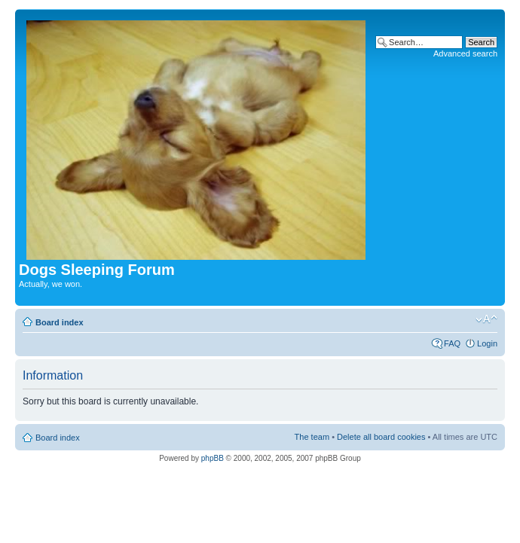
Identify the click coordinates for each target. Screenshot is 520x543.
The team (312, 436)
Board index (59, 322)
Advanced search (465, 53)
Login (487, 343)
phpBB (212, 458)
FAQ (452, 343)
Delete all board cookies (381, 436)
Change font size (486, 319)
